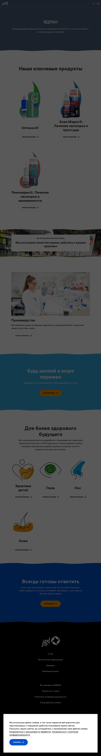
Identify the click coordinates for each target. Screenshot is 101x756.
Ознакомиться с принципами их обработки (30, 732)
